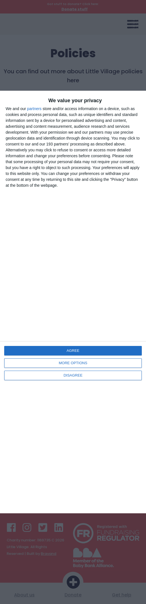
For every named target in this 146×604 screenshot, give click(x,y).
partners (34, 109)
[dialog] (73, 302)
